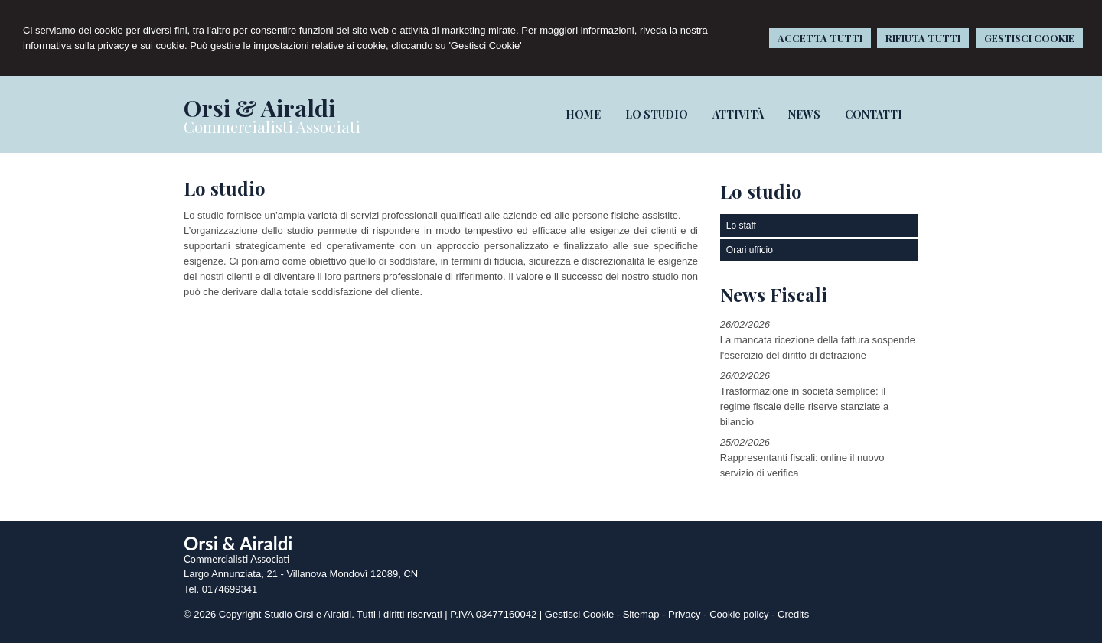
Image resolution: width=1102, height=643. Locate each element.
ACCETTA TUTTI (820, 37)
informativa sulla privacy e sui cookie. (105, 45)
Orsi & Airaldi (259, 108)
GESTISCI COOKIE (1029, 37)
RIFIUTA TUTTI (922, 37)
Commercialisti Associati (272, 126)
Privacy (684, 614)
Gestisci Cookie (579, 614)
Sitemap (641, 614)
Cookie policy (738, 614)
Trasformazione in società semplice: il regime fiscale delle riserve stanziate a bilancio (804, 406)
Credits (793, 614)
